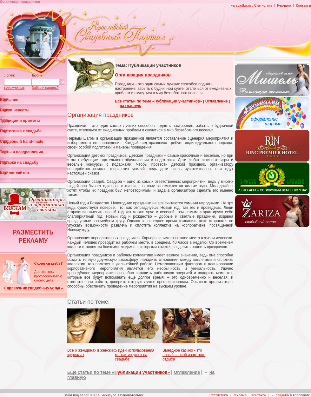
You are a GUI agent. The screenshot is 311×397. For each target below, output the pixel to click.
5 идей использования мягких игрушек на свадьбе (134, 354)
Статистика (263, 5)
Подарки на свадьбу (19, 162)
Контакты (303, 5)
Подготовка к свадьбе (21, 131)
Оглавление (216, 101)
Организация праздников (143, 74)
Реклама (284, 5)
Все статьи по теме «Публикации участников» (158, 101)
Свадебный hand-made (21, 141)
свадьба (282, 395)
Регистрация (14, 88)
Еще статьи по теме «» (118, 372)
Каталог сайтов (14, 173)
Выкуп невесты (15, 110)
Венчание (9, 99)
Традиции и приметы (20, 120)
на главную (130, 105)
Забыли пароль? (45, 87)
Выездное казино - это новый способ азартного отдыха (183, 354)
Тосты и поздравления (21, 152)
